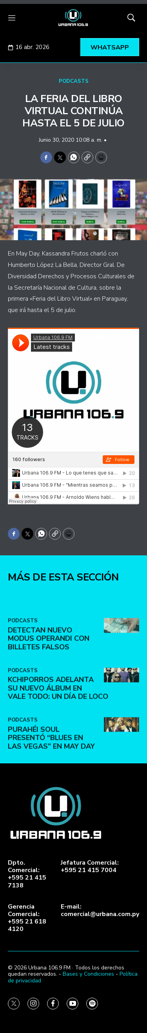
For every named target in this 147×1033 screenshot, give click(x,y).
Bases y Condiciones (88, 974)
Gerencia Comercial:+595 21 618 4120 (27, 918)
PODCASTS (74, 81)
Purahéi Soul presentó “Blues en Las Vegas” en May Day (51, 822)
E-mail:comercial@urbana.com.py (100, 910)
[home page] (73, 17)
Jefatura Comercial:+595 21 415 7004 (90, 866)
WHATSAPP (110, 47)
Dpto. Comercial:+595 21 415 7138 (27, 874)
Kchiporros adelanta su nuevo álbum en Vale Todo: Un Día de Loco (58, 772)
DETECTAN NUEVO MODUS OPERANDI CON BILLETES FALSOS (48, 723)
